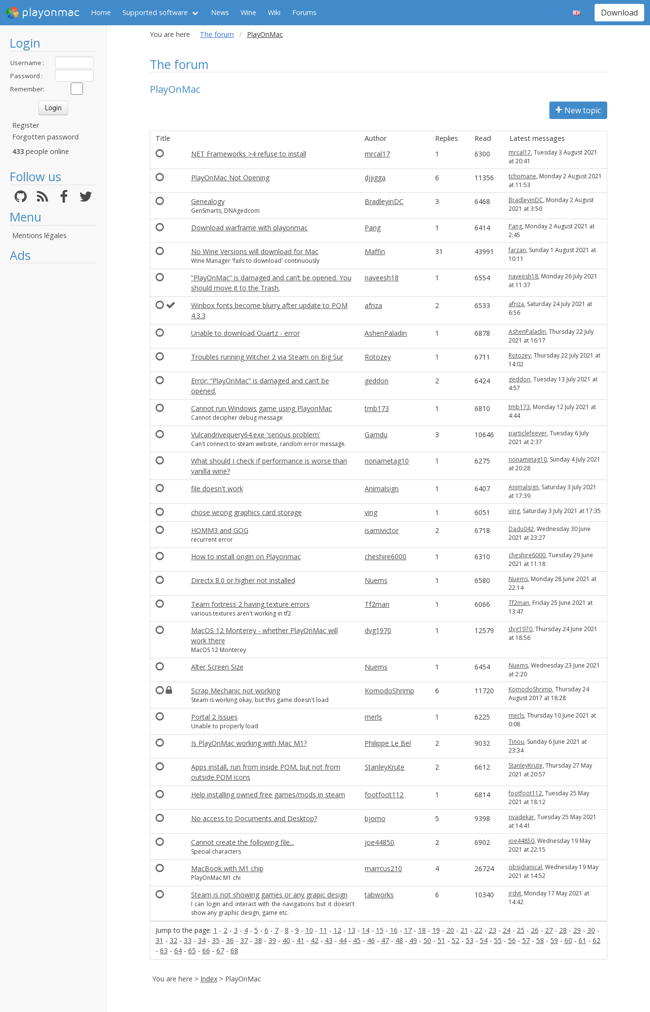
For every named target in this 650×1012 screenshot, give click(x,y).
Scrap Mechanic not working (235, 690)
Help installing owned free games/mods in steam (268, 794)
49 (413, 940)
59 (554, 940)
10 (309, 930)
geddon (376, 380)
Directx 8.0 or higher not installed (243, 580)
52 (455, 940)
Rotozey (378, 356)
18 (422, 930)
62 (596, 940)
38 (258, 940)
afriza (373, 305)
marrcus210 (383, 868)
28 (563, 930)
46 (371, 940)
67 (220, 950)
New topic (578, 110)
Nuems (376, 580)
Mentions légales (39, 235)
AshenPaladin (386, 333)
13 (351, 930)
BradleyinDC (384, 201)
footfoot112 (384, 794)
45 (357, 940)
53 (470, 940)
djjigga (375, 177)
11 (323, 930)
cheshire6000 (385, 556)
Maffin (375, 251)
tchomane (522, 176)
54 (484, 940)
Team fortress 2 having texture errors (250, 604)
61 (582, 940)
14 (365, 930)
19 (436, 930)
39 (272, 940)
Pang (373, 227)
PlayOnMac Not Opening (230, 177)
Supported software (155, 12)
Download (619, 12)
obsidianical (525, 867)
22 (478, 930)
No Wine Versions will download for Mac (254, 251)
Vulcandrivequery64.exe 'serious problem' (255, 434)
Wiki (274, 12)
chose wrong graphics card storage (246, 512)
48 (399, 940)
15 (380, 930)
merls (373, 716)
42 (314, 940)
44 (343, 940)
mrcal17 (377, 153)
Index (208, 978)
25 (521, 930)
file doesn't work (217, 488)
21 (464, 930)
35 (216, 940)
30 (591, 930)
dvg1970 (378, 630)
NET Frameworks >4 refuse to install (248, 153)
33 (188, 940)
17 (408, 930)
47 (385, 940)
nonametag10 (387, 460)
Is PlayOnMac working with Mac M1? (249, 743)
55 (498, 940)
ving (371, 512)
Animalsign (382, 488)
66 (206, 950)
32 (173, 940)
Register (25, 125)
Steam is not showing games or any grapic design (269, 894)
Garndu (376, 434)
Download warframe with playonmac (249, 227)
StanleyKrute (384, 767)
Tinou (516, 742)
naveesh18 (382, 277)
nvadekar (521, 817)
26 (535, 930)
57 (526, 940)
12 (337, 930)
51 (441, 940)
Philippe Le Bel (388, 743)
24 (506, 930)
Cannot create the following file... (242, 842)
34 (202, 940)
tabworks (379, 894)
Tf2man (377, 604)
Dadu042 (521, 529)
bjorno (375, 818)
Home (101, 12)
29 (577, 930)
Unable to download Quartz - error (245, 333)
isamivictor (382, 530)
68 (234, 950)
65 (192, 950)
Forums (304, 12)
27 (549, 930)
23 (492, 930)
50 (427, 940)
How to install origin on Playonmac (246, 556)
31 (159, 940)
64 (178, 950)
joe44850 (379, 842)
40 (286, 940)
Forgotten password (45, 136)
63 (164, 950)
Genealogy (208, 201)
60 (568, 940)
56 (512, 940)
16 (394, 930)
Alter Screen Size (217, 666)
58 (540, 940)
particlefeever (528, 433)
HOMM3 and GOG (219, 530)
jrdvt (515, 893)
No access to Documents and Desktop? (254, 818)
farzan (517, 250)
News (220, 12)
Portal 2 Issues (214, 716)
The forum (217, 34)
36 (230, 940)
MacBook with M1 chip (227, 868)
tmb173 (377, 408)
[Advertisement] (53, 414)
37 (244, 940)
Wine (248, 12)
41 (300, 940)
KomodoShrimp (389, 690)
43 (329, 940)
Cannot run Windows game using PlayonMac (261, 408)
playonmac (42, 12)
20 (450, 930)
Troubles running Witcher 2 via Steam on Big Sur (267, 356)
